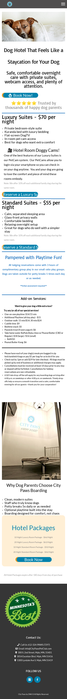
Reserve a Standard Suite (20, 247)
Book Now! (20, 95)
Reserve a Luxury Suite (20, 194)
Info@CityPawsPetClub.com (38, 648)
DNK (30, 694)
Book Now (33, 559)
